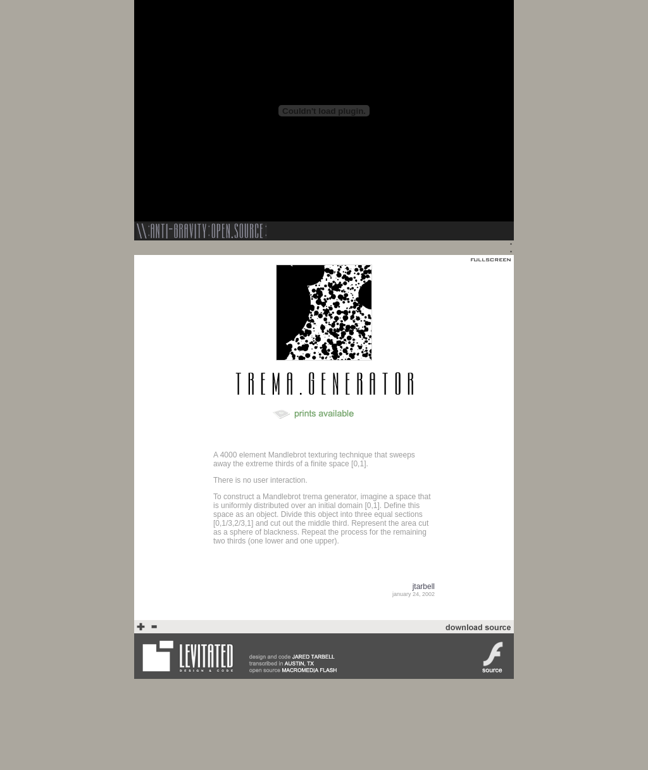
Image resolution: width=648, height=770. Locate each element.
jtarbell (424, 586)
